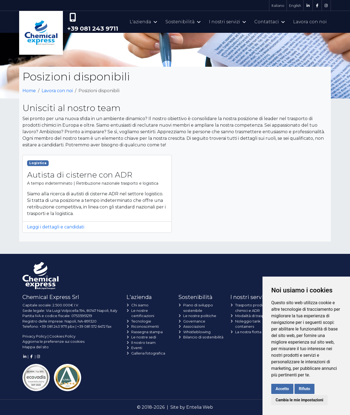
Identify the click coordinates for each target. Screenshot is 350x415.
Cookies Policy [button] (62, 336)
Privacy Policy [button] (34, 336)
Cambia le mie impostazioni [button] (299, 400)
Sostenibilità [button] (183, 21)
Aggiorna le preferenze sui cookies (53, 341)
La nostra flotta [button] (248, 332)
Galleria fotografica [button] (148, 353)
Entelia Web (199, 407)
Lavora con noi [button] (310, 21)
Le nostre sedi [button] (143, 337)
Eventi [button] (136, 348)
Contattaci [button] (269, 21)
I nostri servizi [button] (227, 21)
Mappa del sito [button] (35, 347)
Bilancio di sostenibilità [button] (203, 337)
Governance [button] (194, 321)
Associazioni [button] (194, 326)
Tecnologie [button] (141, 321)
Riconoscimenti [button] (145, 326)
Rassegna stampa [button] (147, 332)
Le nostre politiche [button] (199, 316)
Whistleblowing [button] (197, 332)
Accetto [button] (282, 389)
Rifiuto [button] (304, 389)
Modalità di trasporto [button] (253, 316)
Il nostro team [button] (143, 342)
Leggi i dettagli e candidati (55, 227)
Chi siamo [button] (139, 305)
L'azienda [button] (143, 21)
